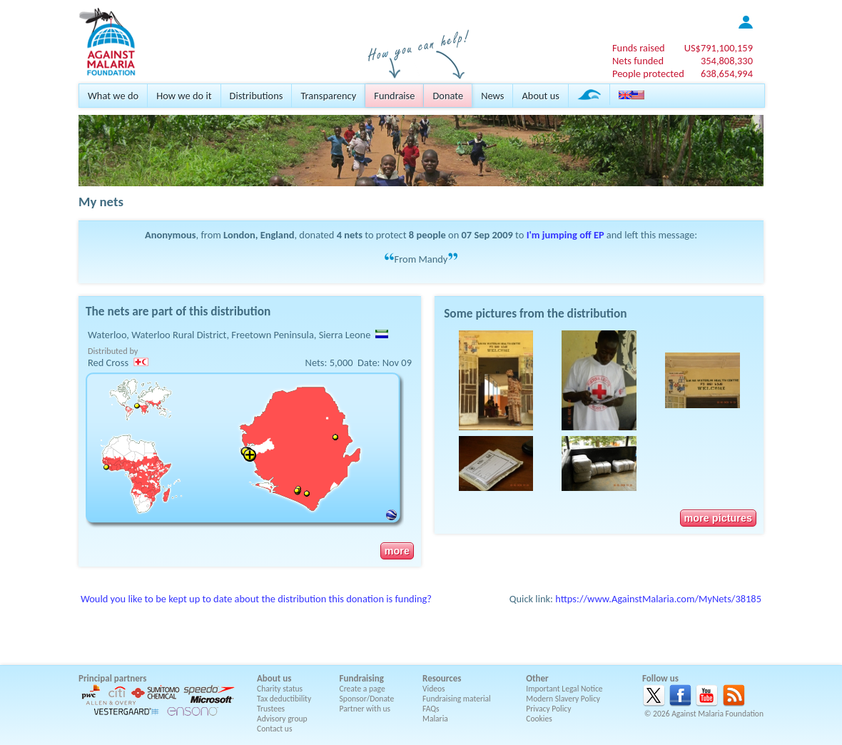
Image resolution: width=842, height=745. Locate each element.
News (492, 95)
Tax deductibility (284, 699)
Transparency (328, 95)
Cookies (539, 719)
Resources (441, 678)
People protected (648, 73)
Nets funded (638, 60)
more (397, 551)
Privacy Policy (548, 709)
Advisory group (282, 719)
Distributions (256, 95)
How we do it (183, 95)
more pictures (718, 518)
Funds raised (638, 47)
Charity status (280, 689)
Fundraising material (456, 699)
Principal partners (112, 678)
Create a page (362, 689)
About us (540, 95)
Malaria (435, 719)
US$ (718, 47)
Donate (447, 95)
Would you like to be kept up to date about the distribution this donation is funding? (256, 598)
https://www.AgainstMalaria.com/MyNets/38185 (658, 598)
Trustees (271, 709)
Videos (433, 689)
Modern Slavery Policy (563, 699)
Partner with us (365, 709)
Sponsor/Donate (367, 699)
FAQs (431, 709)
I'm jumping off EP (565, 234)
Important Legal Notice (564, 689)
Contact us (274, 729)
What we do (113, 95)
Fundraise (394, 95)
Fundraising (362, 678)
